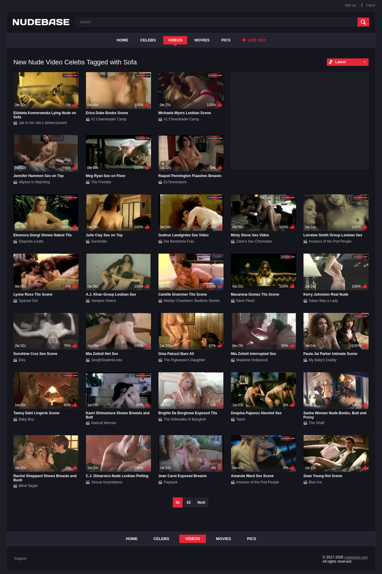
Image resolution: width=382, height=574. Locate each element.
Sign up (350, 5)
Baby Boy (26, 419)
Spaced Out (28, 301)
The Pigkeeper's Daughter (184, 360)
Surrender (99, 241)
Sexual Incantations (107, 482)
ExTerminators (175, 182)
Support (20, 558)
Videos (175, 40)
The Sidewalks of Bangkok (185, 419)
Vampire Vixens (103, 301)
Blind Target (28, 486)
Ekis (22, 360)
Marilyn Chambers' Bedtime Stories (192, 301)
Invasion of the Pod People (330, 241)
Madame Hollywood (252, 360)
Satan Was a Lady (323, 301)
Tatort (240, 419)
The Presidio (101, 182)
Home (122, 40)
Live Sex (253, 40)
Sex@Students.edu (106, 360)
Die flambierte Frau (179, 241)
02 (188, 502)
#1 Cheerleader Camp (109, 119)
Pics (225, 40)
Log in (370, 5)
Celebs (148, 40)
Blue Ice (315, 482)
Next (201, 502)
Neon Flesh (245, 301)
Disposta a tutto (31, 241)
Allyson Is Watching (34, 182)
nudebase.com (356, 557)
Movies (202, 40)
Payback (171, 482)
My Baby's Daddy (323, 360)
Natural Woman (103, 423)
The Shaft (316, 423)
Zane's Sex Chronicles (254, 241)
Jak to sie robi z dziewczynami (43, 123)
